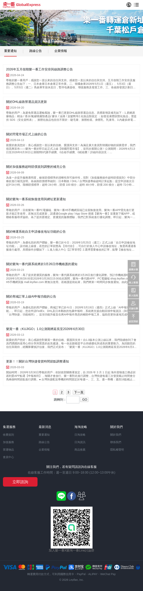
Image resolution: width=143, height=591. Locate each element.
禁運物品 (8, 449)
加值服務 (8, 442)
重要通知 (58, 43)
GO (84, 399)
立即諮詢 (20, 482)
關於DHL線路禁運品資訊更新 (26, 101)
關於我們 (115, 434)
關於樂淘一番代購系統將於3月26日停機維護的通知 (41, 264)
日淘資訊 (79, 442)
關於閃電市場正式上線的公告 (26, 134)
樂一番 (27, 43)
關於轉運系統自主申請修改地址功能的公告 (36, 231)
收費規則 (8, 434)
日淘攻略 (79, 434)
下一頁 (78, 392)
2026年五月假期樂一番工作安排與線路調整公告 (39, 69)
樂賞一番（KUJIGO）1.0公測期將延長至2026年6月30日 (45, 329)
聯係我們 (115, 442)
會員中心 (8, 457)
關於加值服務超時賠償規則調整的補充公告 (36, 166)
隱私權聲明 (117, 449)
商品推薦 (79, 449)
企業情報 (60, 51)
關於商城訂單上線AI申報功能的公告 (31, 296)
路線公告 (35, 51)
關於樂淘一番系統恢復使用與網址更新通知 (36, 199)
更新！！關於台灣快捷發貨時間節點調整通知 (37, 361)
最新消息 (42, 43)
